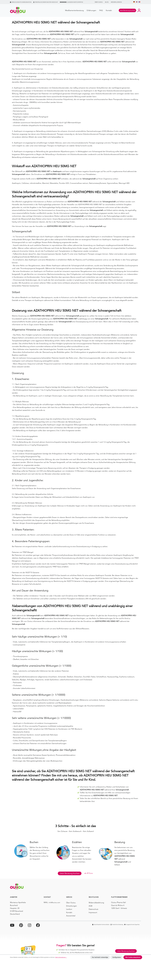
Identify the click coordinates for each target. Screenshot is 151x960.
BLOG (107, 2)
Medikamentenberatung (74, 10)
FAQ (101, 10)
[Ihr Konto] (139, 10)
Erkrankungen (71, 906)
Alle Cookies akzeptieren (132, 957)
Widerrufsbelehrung (96, 902)
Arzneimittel (70, 916)
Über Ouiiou (99, 2)
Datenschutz (93, 909)
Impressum (93, 912)
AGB (90, 906)
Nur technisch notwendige (100, 957)
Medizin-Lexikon (116, 2)
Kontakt (109, 10)
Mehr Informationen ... (61, 957)
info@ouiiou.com (54, 903)
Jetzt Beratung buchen (69, 873)
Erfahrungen (91, 10)
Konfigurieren (116, 957)
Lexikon (69, 909)
